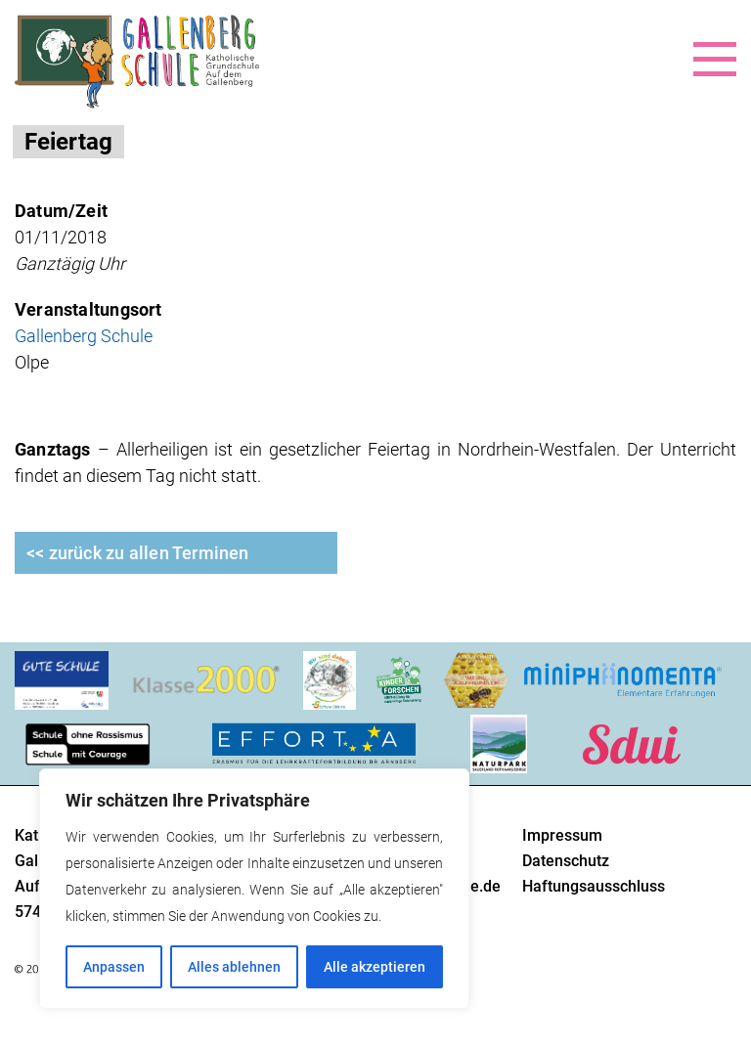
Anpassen (114, 967)
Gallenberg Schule (84, 336)
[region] (254, 888)
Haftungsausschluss (593, 886)
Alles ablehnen (234, 967)
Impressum (562, 835)
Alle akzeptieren (374, 967)
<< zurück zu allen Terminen (137, 553)
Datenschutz (565, 861)
